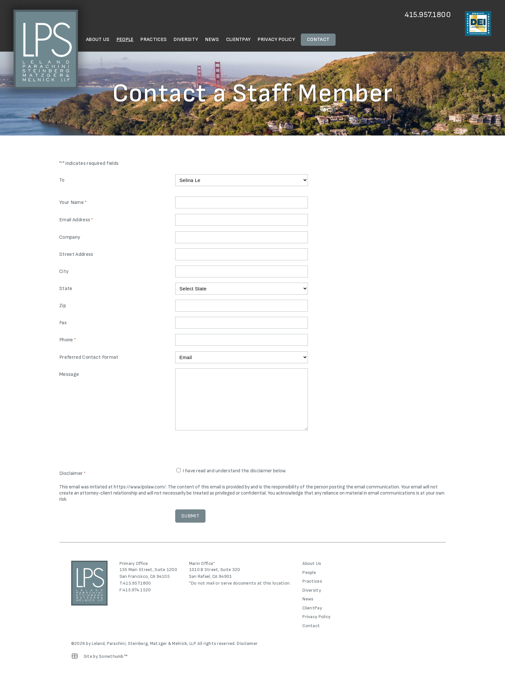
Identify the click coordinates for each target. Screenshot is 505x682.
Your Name (72, 203)
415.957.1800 (428, 14)
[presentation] (224, 449)
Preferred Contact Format (89, 357)
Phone (67, 340)
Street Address (76, 254)
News (212, 39)
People (125, 39)
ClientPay (238, 39)
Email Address (76, 220)
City (64, 271)
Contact (318, 39)
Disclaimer (247, 643)
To (62, 180)
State (65, 289)
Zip (62, 306)
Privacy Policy (276, 39)
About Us (98, 39)
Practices (153, 39)
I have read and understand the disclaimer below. (234, 471)
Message (69, 374)
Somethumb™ (113, 656)
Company (69, 237)
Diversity (186, 39)
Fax (63, 323)
